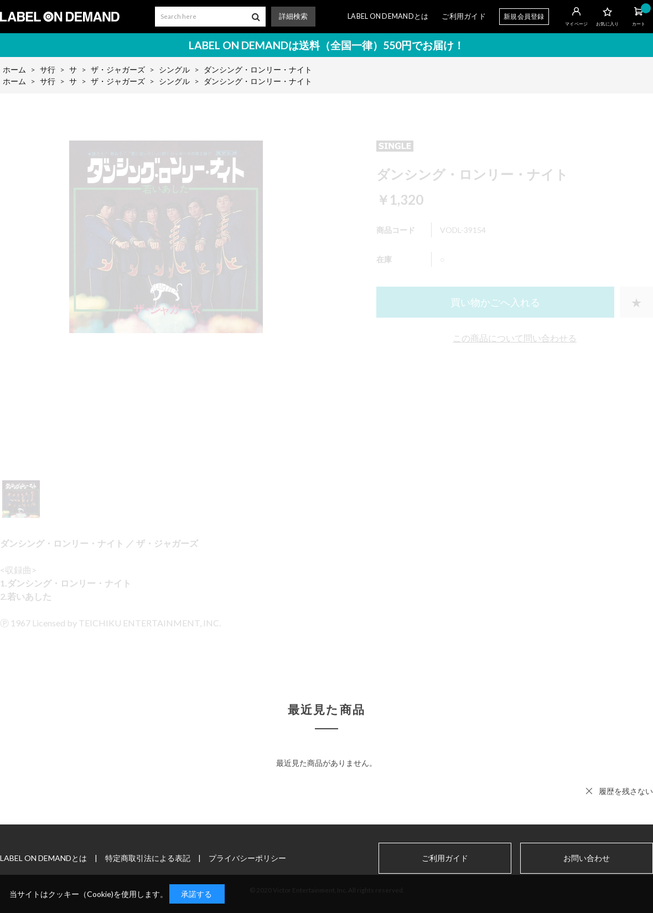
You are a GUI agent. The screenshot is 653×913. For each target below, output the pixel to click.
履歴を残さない (626, 791)
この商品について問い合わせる (515, 338)
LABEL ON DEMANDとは (388, 16)
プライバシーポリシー (247, 858)
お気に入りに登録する (636, 302)
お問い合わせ (586, 858)
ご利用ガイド (464, 16)
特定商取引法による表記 (147, 858)
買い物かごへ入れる (495, 302)
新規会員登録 (524, 16)
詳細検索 (293, 16)
